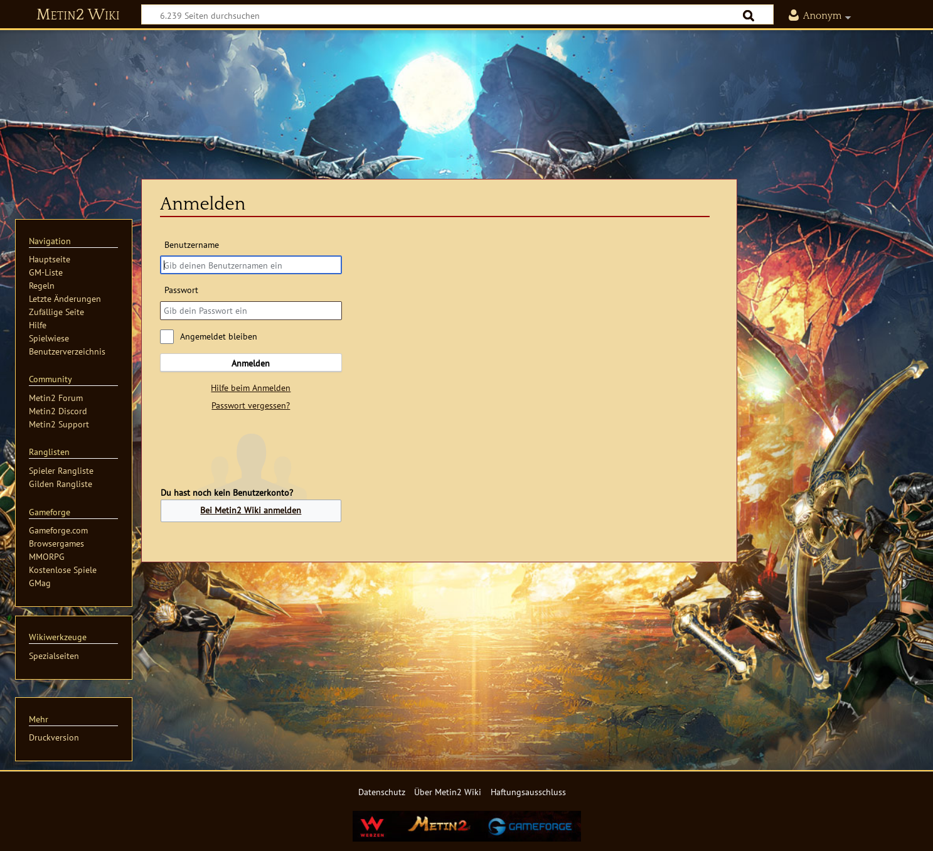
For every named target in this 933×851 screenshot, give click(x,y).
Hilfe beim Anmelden (251, 387)
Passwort (181, 290)
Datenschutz (381, 792)
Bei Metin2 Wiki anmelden (250, 510)
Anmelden (251, 363)
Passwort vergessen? (250, 405)
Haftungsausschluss (528, 792)
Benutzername (191, 244)
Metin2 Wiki (78, 15)
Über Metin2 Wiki (447, 792)
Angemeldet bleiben (218, 336)
